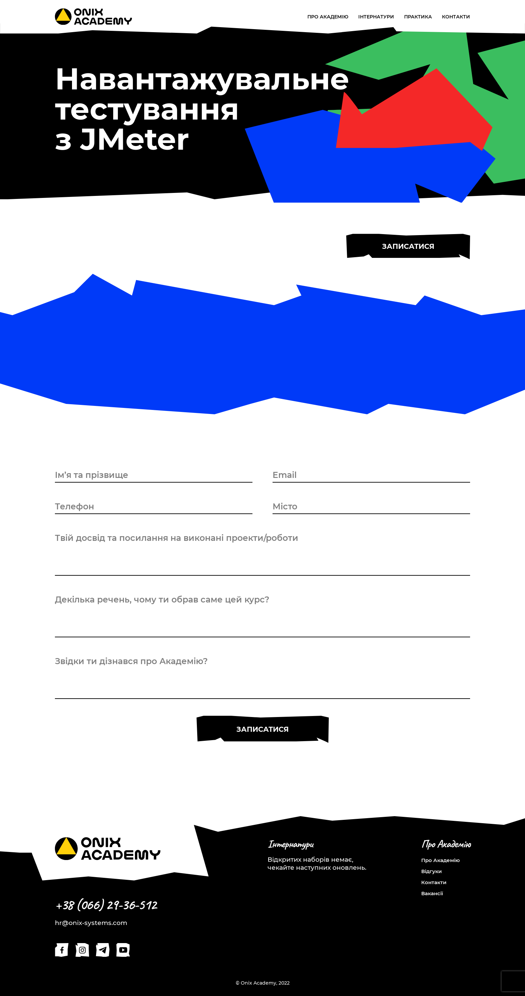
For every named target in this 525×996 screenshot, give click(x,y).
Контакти (456, 17)
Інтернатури (376, 17)
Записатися (408, 246)
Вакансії (432, 893)
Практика (418, 17)
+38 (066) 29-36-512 (105, 904)
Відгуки (431, 871)
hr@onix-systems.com (91, 923)
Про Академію (327, 17)
